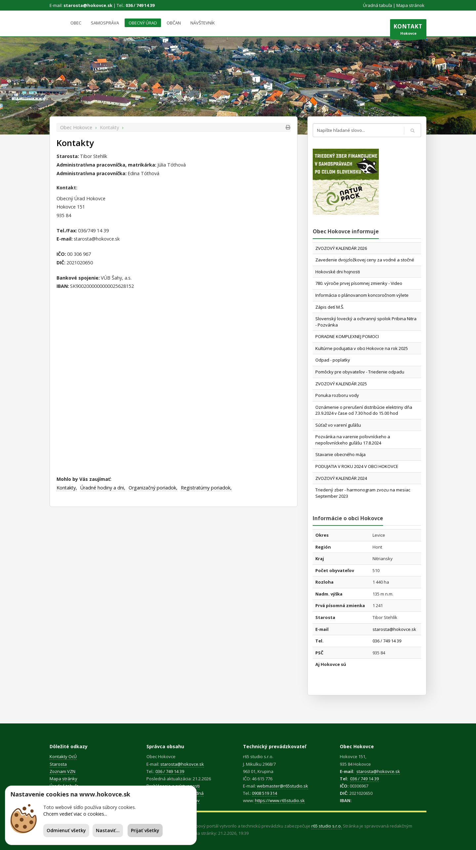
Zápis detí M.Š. (329, 307)
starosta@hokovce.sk (87, 5)
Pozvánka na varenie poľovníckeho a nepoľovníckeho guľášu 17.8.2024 (352, 440)
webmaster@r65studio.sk (282, 786)
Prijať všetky (145, 830)
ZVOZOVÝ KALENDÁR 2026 (341, 248)
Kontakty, (67, 487)
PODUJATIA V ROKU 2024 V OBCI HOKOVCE (356, 466)
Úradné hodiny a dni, (102, 487)
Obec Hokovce (76, 127)
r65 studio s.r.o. (326, 826)
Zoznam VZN (62, 771)
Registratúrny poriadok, (206, 487)
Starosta (58, 764)
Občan (174, 23)
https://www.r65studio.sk (280, 800)
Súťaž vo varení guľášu (338, 425)
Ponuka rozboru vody (337, 395)
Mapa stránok (410, 5)
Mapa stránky (63, 779)
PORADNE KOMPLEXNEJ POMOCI (347, 336)
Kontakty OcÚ (63, 756)
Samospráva (105, 23)
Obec (75, 23)
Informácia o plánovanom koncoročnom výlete (362, 295)
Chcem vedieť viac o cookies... (75, 814)
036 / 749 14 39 (140, 5)
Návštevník (202, 23)
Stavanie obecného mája (340, 454)
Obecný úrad (143, 23)
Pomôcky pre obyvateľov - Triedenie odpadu (359, 372)
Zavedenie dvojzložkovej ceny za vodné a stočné (364, 260)
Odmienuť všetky (66, 830)
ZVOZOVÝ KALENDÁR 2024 (341, 478)
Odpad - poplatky (332, 360)
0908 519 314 (264, 793)
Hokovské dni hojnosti (337, 272)
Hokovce (408, 30)
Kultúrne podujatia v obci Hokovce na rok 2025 (361, 348)
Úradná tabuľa (377, 5)
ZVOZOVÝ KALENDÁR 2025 (341, 384)
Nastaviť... (108, 830)
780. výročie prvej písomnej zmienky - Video (358, 283)
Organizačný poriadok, (153, 487)
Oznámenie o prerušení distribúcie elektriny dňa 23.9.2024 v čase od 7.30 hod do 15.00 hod (363, 410)
